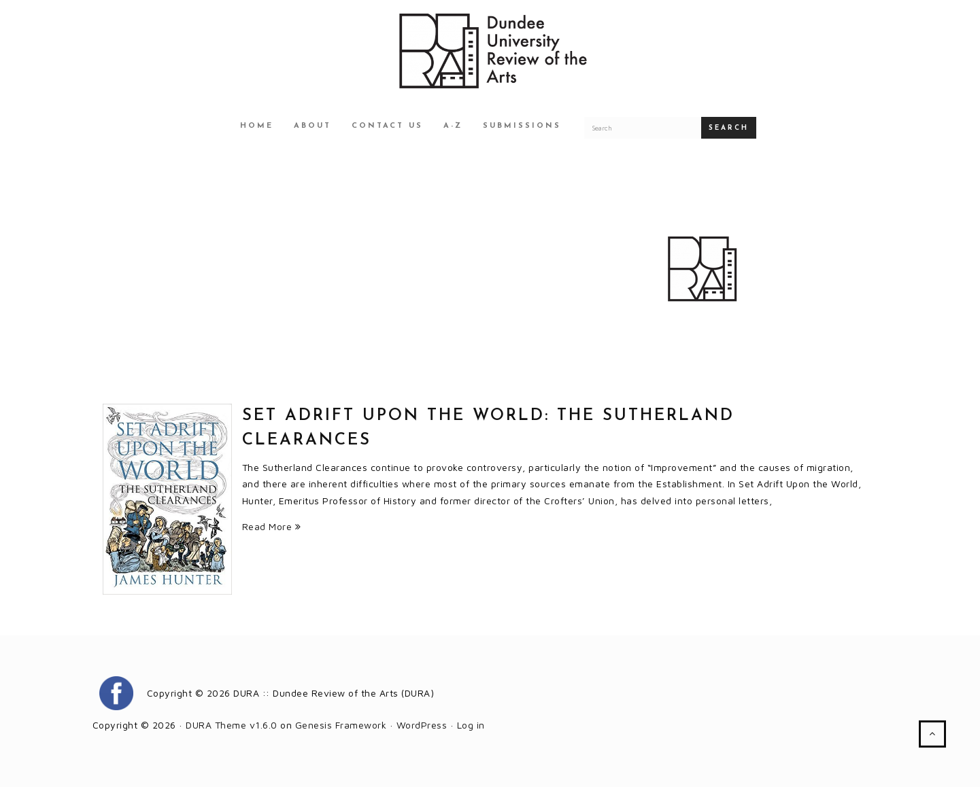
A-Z (452, 126)
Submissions (522, 126)
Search (729, 128)
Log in (471, 725)
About (312, 126)
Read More (271, 526)
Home (256, 126)
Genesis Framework (341, 725)
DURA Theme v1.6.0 (231, 725)
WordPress (421, 725)
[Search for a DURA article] (642, 128)
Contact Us (387, 126)
